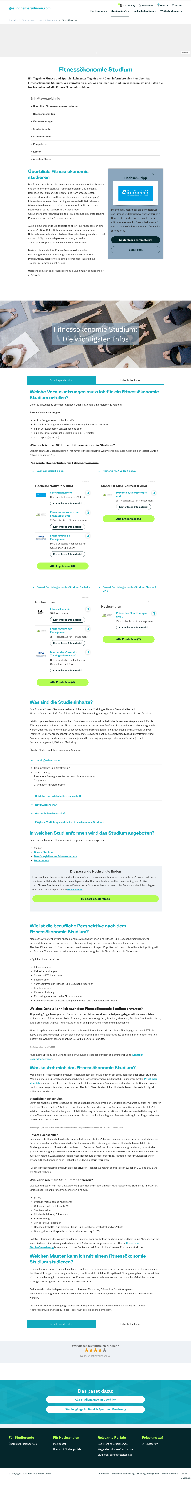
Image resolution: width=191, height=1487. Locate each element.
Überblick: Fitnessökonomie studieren (55, 106)
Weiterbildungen (170, 11)
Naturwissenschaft (46, 804)
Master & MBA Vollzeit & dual (119, 470)
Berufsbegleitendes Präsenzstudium (55, 856)
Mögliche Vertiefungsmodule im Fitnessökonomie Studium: (69, 822)
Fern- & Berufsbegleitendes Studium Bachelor (63, 587)
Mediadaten (60, 1443)
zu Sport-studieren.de (95, 899)
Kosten (37, 151)
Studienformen (42, 136)
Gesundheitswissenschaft (50, 813)
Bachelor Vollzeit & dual (50, 470)
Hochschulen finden (144, 11)
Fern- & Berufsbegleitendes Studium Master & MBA (129, 589)
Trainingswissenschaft (48, 760)
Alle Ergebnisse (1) (128, 519)
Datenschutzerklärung (123, 1473)
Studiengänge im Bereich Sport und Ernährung (95, 1409)
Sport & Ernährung (48, 20)
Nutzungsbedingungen (148, 1473)
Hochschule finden (44, 113)
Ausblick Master (42, 159)
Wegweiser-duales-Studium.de (115, 1449)
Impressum (103, 1473)
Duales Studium (43, 852)
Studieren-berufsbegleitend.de (115, 1454)
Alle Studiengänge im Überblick (95, 1399)
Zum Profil (136, 250)
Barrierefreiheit (170, 1473)
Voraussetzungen (43, 121)
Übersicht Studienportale (23, 1443)
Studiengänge (119, 11)
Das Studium (97, 11)
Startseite (13, 20)
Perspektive (40, 144)
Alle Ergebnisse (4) (62, 682)
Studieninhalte (42, 129)
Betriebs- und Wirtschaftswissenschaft (58, 796)
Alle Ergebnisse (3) (62, 566)
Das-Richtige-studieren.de (113, 1443)
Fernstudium (41, 860)
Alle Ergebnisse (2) (128, 639)
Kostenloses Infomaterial (135, 240)
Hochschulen (75, 889)
